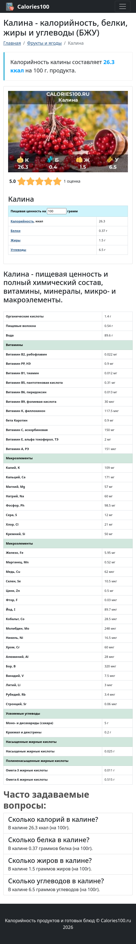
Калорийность (22, 221)
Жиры (15, 240)
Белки (15, 231)
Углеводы (18, 250)
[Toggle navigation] (122, 6)
